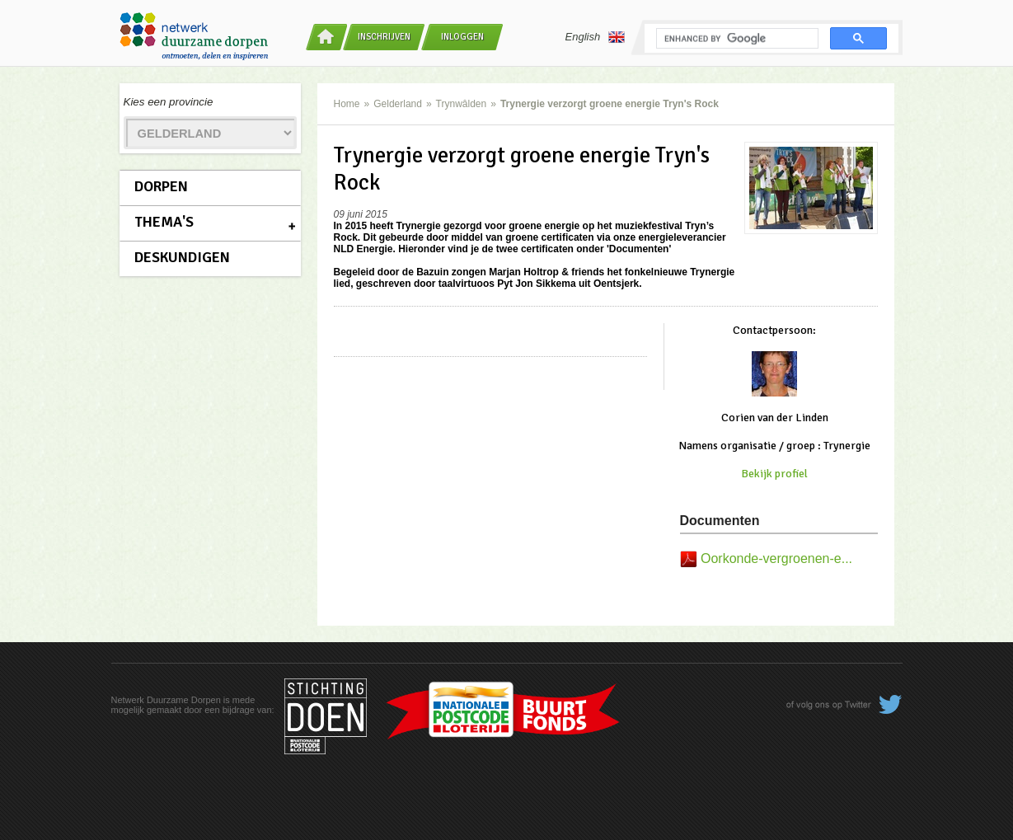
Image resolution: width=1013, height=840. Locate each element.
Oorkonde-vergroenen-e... (776, 558)
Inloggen (462, 36)
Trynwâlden (461, 104)
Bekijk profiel (774, 474)
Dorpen (161, 186)
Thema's (164, 222)
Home (347, 104)
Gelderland (397, 104)
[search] (735, 39)
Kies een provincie (168, 102)
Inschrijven (384, 36)
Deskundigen (182, 257)
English (595, 37)
